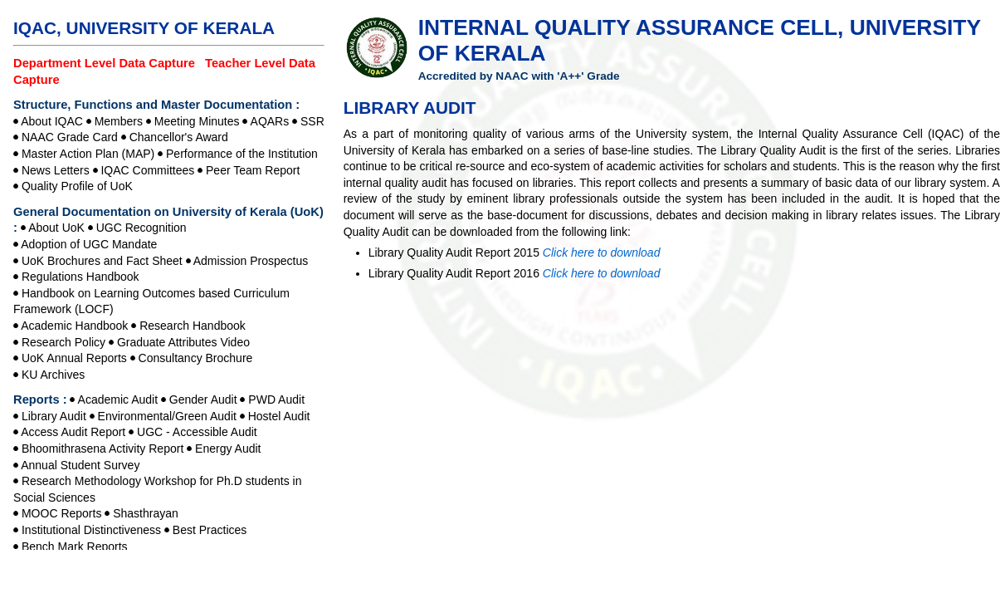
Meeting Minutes (197, 121)
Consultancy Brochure (196, 358)
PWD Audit (276, 399)
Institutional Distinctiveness (91, 530)
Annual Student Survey (80, 465)
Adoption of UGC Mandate (89, 244)
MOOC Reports (61, 513)
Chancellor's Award (178, 137)
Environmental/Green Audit (167, 416)
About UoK (56, 227)
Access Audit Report (73, 432)
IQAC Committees (147, 170)
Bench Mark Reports (75, 546)
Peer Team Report (253, 170)
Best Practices (209, 530)
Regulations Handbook (80, 276)
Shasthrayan (145, 513)
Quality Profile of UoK (77, 186)
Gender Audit (203, 399)
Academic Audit (118, 399)
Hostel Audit (279, 416)
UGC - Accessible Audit (197, 432)
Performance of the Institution (242, 153)
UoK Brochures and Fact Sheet (102, 260)
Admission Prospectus (251, 260)
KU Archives (53, 374)
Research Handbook (192, 325)
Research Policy (63, 342)
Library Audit (54, 416)
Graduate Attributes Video (183, 342)
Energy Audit (228, 448)
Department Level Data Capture (105, 63)
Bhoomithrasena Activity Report (102, 448)
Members (119, 121)
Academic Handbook (74, 325)
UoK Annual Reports (74, 358)
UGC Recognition (141, 227)
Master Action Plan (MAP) (88, 153)
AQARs (270, 121)
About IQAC (52, 121)
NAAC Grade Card (70, 137)
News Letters (56, 170)
